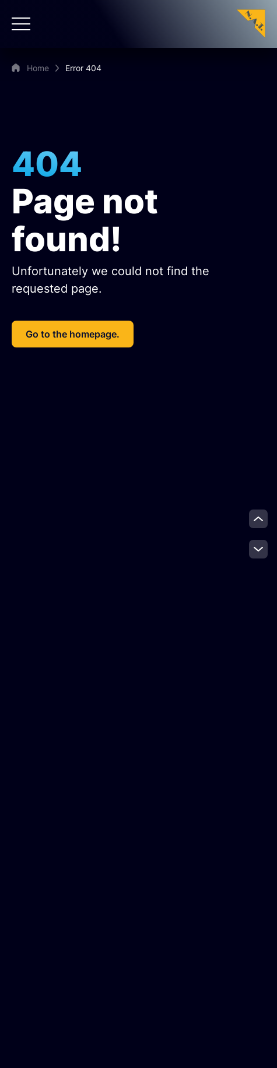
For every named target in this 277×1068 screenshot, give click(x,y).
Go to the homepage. (73, 334)
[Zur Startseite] (250, 23)
